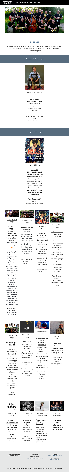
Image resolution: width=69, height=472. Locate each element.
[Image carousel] (34, 21)
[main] (34, 46)
